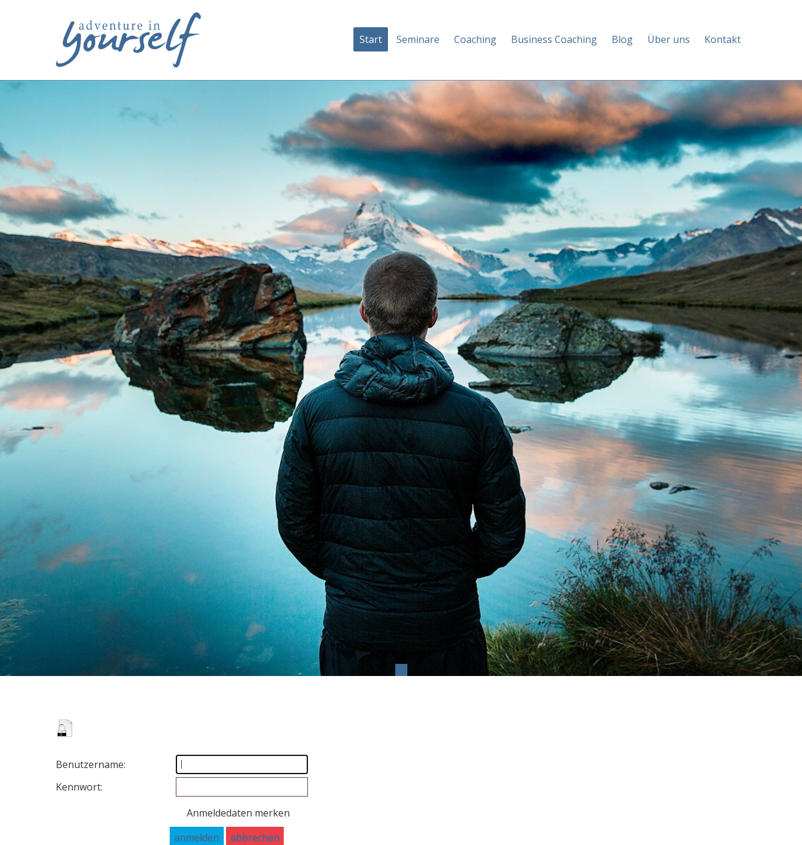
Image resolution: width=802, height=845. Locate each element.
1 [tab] (401, 670)
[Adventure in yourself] (128, 38)
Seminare (417, 39)
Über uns (668, 39)
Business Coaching (554, 39)
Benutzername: (77, 764)
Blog (622, 39)
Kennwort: (77, 787)
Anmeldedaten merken (238, 813)
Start (370, 39)
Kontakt (722, 39)
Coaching (475, 39)
